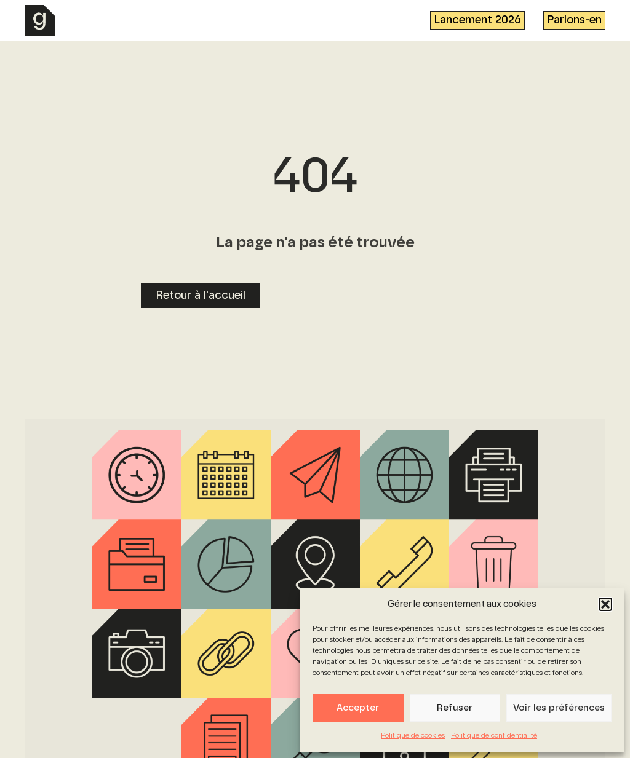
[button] (605, 604)
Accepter (358, 708)
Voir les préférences (559, 708)
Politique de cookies (413, 736)
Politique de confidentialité (494, 736)
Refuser (454, 708)
